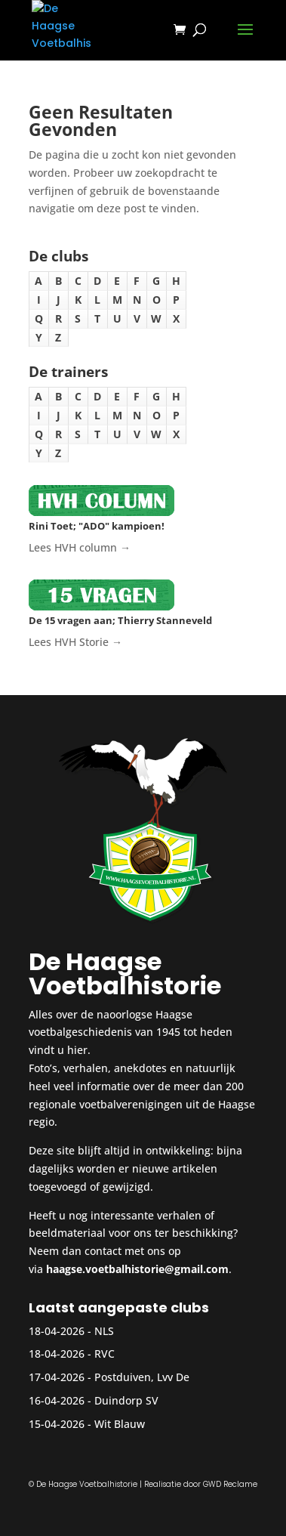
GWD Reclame (230, 1484)
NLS (104, 1331)
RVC (104, 1353)
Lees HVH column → (80, 547)
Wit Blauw (119, 1424)
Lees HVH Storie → (75, 642)
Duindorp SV (126, 1400)
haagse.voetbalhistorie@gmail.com (137, 1269)
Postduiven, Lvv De (141, 1377)
